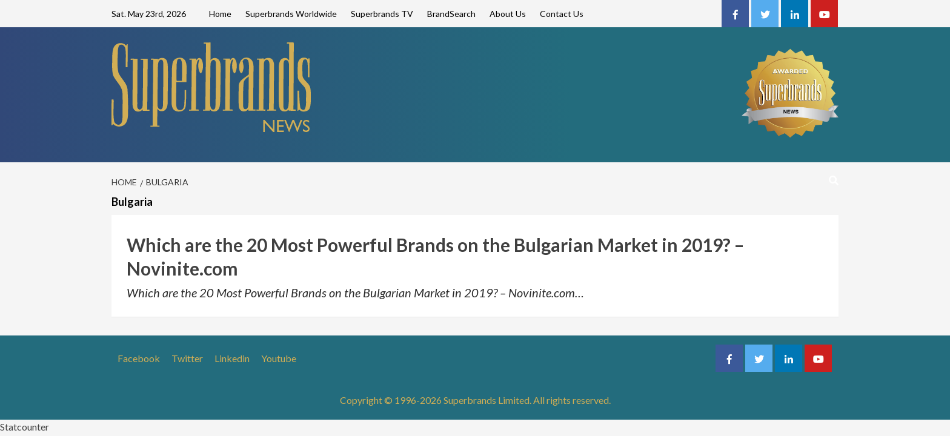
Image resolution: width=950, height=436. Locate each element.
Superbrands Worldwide (291, 13)
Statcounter (24, 426)
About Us (508, 13)
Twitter (187, 358)
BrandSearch (451, 13)
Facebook (139, 358)
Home (220, 13)
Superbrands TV (382, 13)
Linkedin (232, 358)
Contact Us (561, 13)
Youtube (278, 358)
